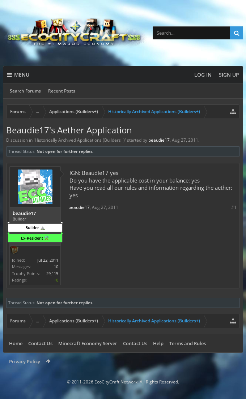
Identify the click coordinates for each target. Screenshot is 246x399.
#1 (234, 207)
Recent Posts (61, 91)
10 (56, 266)
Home (15, 343)
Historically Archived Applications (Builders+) (80, 140)
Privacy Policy (24, 361)
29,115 (52, 273)
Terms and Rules (187, 343)
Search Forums (25, 91)
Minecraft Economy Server (87, 343)
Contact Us (40, 343)
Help (158, 343)
